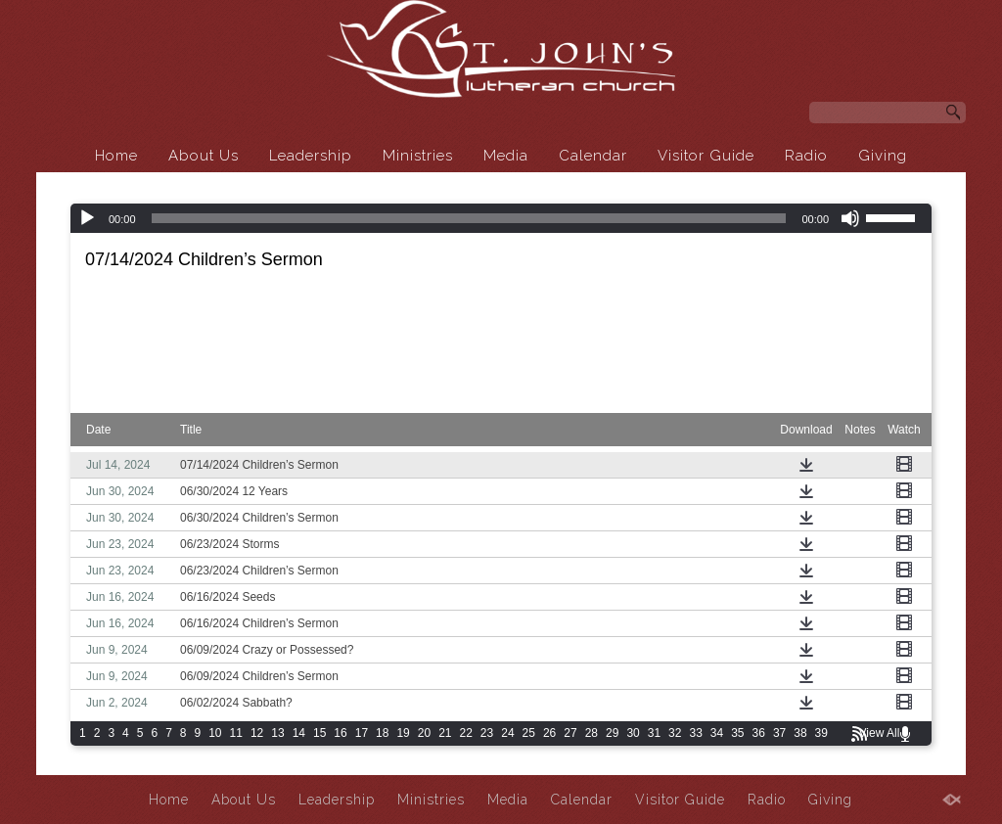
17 (361, 733)
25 (529, 733)
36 (758, 733)
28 (591, 733)
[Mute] (850, 218)
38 (800, 733)
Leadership (310, 155)
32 (674, 733)
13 (277, 733)
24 (507, 733)
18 (382, 733)
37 (779, 733)
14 (299, 733)
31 (654, 733)
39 (821, 733)
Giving (882, 155)
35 (737, 733)
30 (632, 733)
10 (214, 733)
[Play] (87, 218)
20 (424, 733)
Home (116, 155)
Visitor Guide (706, 155)
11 (236, 733)
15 (319, 733)
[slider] (469, 218)
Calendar (593, 155)
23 (486, 733)
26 (549, 733)
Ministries (418, 155)
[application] (501, 218)
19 (402, 733)
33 (695, 733)
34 (716, 733)
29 (612, 733)
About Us (203, 155)
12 (256, 733)
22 (466, 733)
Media (505, 155)
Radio (806, 155)
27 (570, 733)
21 (444, 733)
